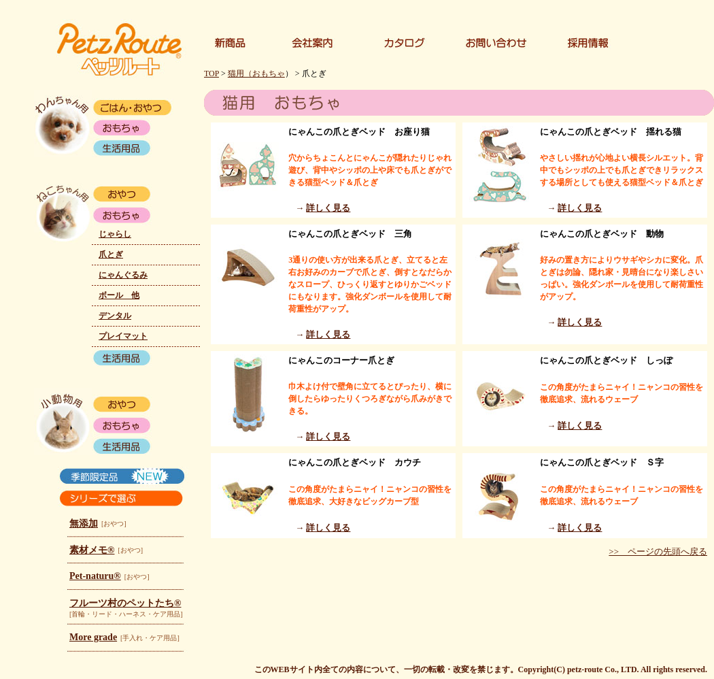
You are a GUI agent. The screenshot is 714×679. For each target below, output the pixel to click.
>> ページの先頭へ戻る (658, 551)
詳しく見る (328, 208)
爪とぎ (111, 254)
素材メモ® (91, 550)
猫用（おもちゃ (256, 73)
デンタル (115, 315)
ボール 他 (119, 295)
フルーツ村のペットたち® (125, 603)
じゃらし (115, 234)
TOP (211, 73)
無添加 (83, 523)
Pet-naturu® (95, 576)
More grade (93, 637)
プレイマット (123, 336)
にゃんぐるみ (123, 275)
